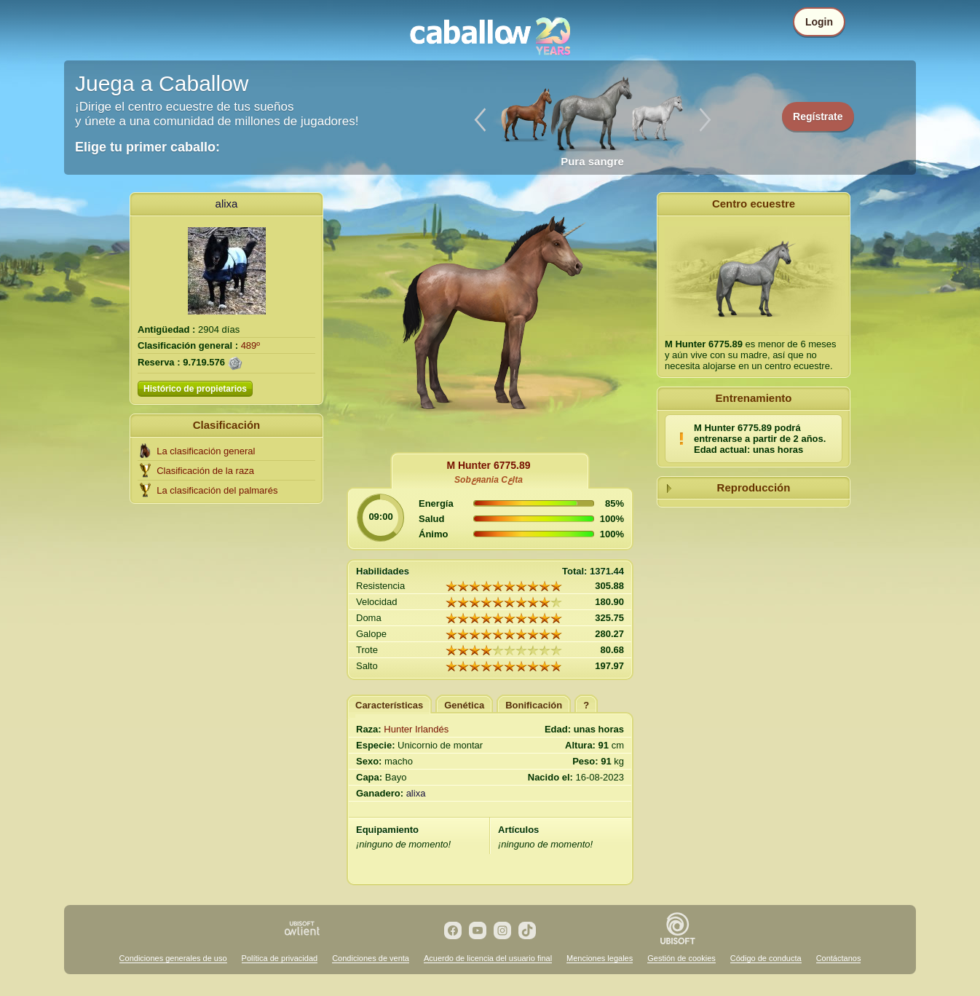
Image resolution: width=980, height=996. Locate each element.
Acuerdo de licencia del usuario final (488, 958)
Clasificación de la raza (205, 470)
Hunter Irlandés (416, 729)
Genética (464, 705)
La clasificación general (206, 451)
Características (389, 705)
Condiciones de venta (370, 958)
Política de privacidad (280, 958)
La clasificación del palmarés (217, 490)
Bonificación (533, 705)
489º (250, 345)
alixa (227, 203)
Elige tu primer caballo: (147, 147)
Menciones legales (599, 958)
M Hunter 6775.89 (488, 465)
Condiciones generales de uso (173, 958)
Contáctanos (838, 958)
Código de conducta (766, 958)
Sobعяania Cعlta (488, 480)
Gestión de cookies (681, 958)
